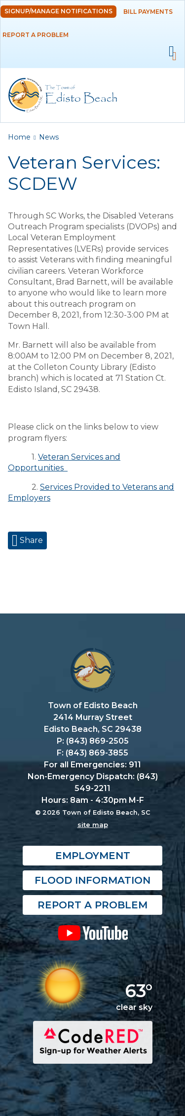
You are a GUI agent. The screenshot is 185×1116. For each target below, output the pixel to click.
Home (19, 137)
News (49, 137)
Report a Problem (35, 34)
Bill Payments (148, 11)
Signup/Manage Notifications (58, 11)
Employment (92, 856)
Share (30, 540)
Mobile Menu (171, 51)
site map (92, 824)
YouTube (92, 932)
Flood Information (92, 880)
